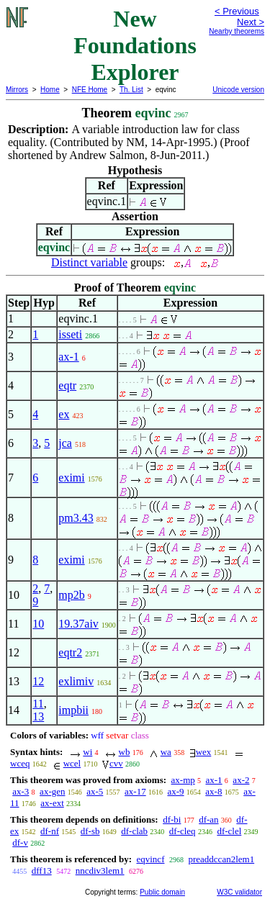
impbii (73, 710)
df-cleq (182, 831)
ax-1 (68, 357)
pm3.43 (75, 518)
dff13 (42, 870)
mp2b (71, 595)
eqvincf (150, 859)
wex (204, 751)
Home (50, 90)
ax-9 (175, 791)
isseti (70, 334)
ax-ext (51, 802)
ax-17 (135, 791)
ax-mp (183, 779)
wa (166, 751)
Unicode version (238, 90)
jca (65, 443)
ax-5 (94, 791)
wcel (72, 763)
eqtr (67, 385)
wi (87, 751)
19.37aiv (78, 624)
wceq (20, 763)
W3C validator (239, 892)
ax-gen (52, 791)
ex (63, 414)
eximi (71, 477)
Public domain (162, 892)
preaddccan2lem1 (221, 859)
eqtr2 (70, 652)
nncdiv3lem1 (100, 870)
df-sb (90, 831)
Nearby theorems (236, 31)
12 (38, 681)
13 (38, 716)
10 (38, 624)
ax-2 (241, 779)
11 (37, 703)
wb (124, 751)
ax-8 (213, 791)
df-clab (134, 831)
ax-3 (20, 791)
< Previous (237, 11)
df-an (208, 819)
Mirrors (17, 90)
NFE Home (89, 90)
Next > (250, 22)
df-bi (172, 819)
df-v (20, 842)
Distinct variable (89, 262)
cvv (116, 763)
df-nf (49, 831)
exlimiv (76, 681)
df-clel (229, 831)
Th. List (131, 90)
